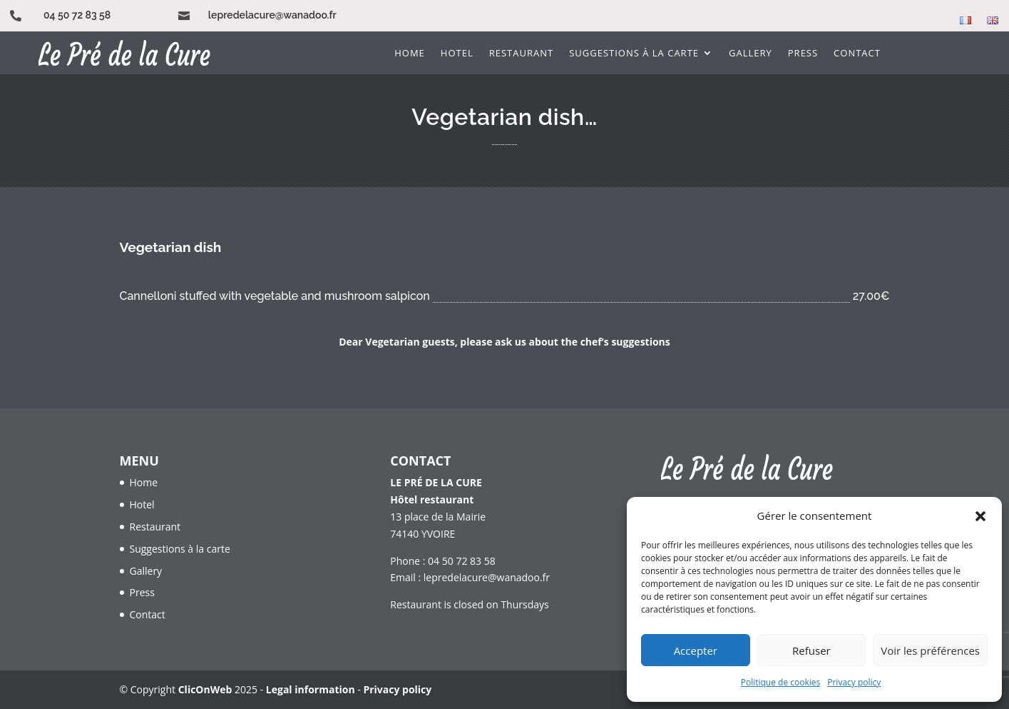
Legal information (310, 689)
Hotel (457, 53)
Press (803, 53)
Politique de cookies (781, 682)
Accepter (695, 650)
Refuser (811, 650)
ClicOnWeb (205, 689)
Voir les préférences (930, 650)
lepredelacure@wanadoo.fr (272, 15)
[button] (980, 516)
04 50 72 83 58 (77, 15)
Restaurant (521, 53)
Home (409, 53)
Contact (857, 53)
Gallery (750, 53)
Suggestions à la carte (634, 53)
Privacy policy (854, 682)
